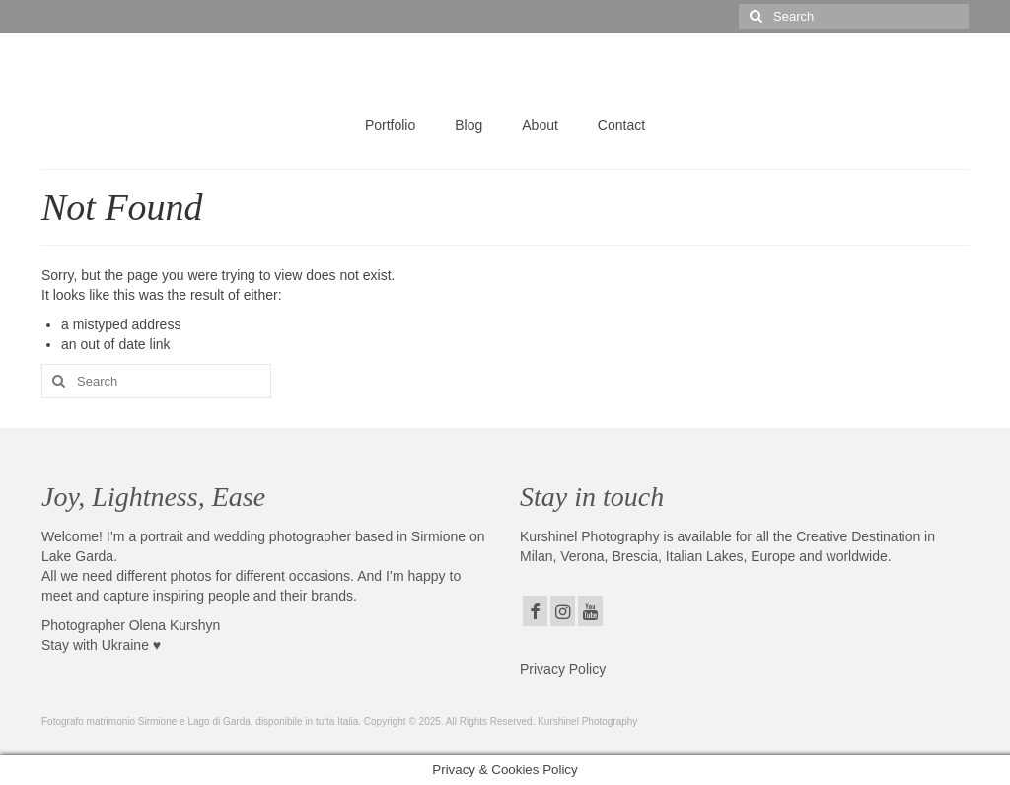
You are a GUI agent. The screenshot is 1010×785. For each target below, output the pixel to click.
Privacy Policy (563, 669)
